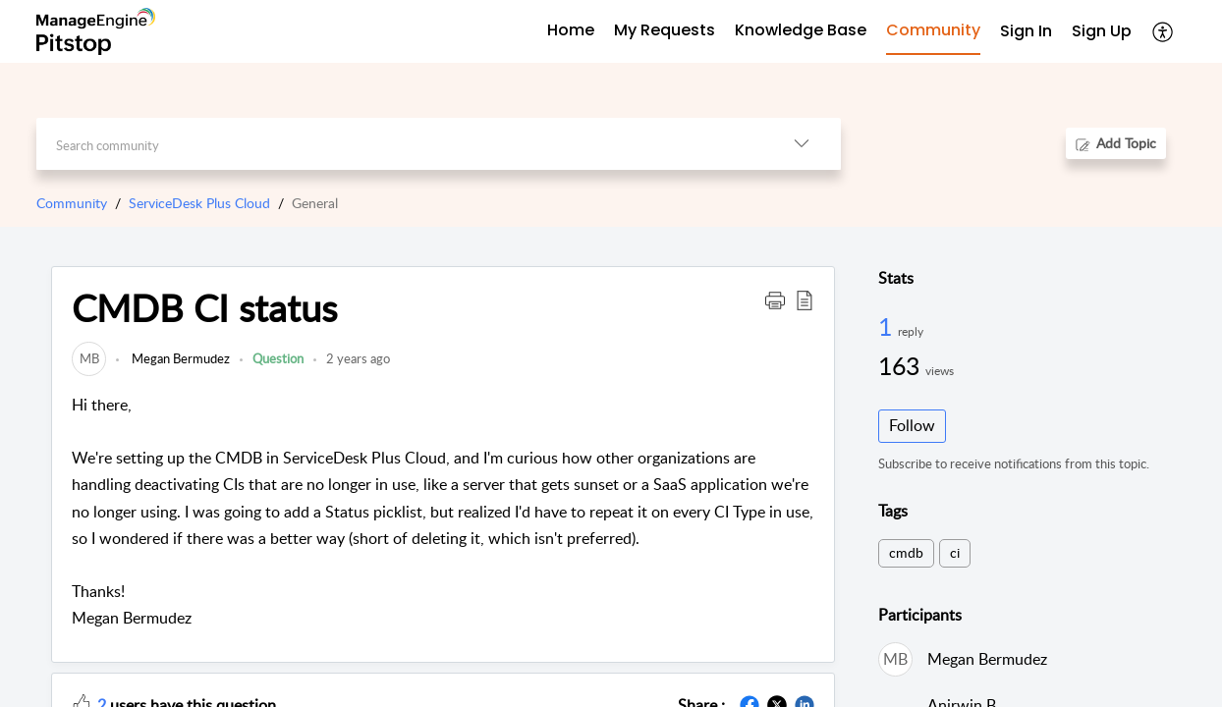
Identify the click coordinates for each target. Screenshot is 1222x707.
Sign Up (1102, 31)
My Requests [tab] (664, 30)
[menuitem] (1026, 32)
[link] (89, 358)
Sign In (1026, 31)
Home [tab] (570, 30)
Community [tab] (933, 30)
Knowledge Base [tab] (800, 30)
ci (955, 552)
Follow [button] (912, 425)
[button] (1163, 31)
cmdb (906, 552)
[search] (399, 144)
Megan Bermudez (179, 358)
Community (71, 202)
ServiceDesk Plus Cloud (199, 202)
